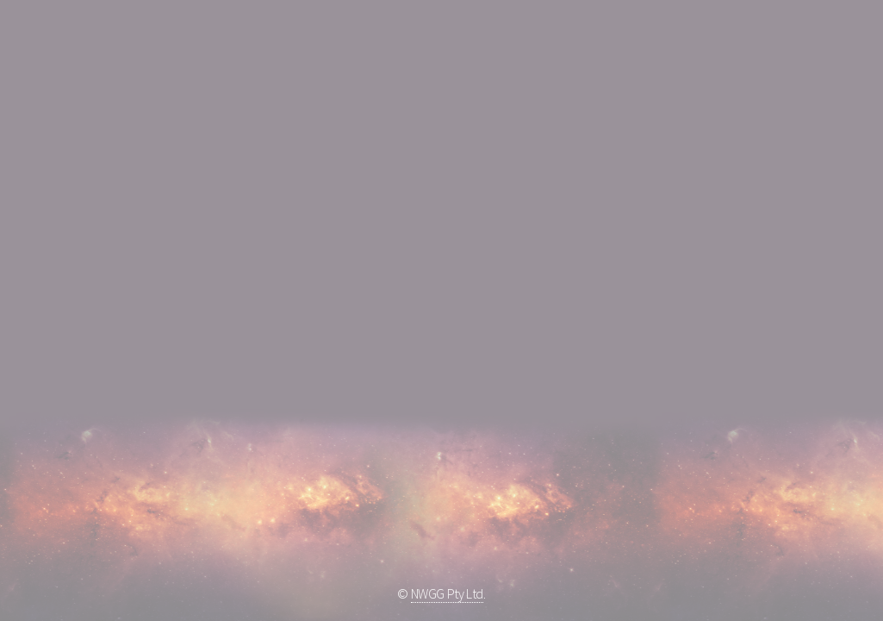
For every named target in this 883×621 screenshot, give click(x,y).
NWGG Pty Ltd (447, 593)
